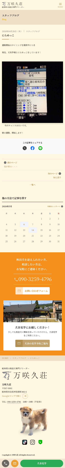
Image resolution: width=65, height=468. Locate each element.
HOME (5, 358)
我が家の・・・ (11, 164)
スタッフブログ (33, 31)
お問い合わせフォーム (31, 290)
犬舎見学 (41, 463)
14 (33, 230)
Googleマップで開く (11, 396)
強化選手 (54, 175)
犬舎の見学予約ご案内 (31, 343)
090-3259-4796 (32, 279)
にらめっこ (8, 35)
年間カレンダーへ (55, 206)
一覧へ (32, 184)
